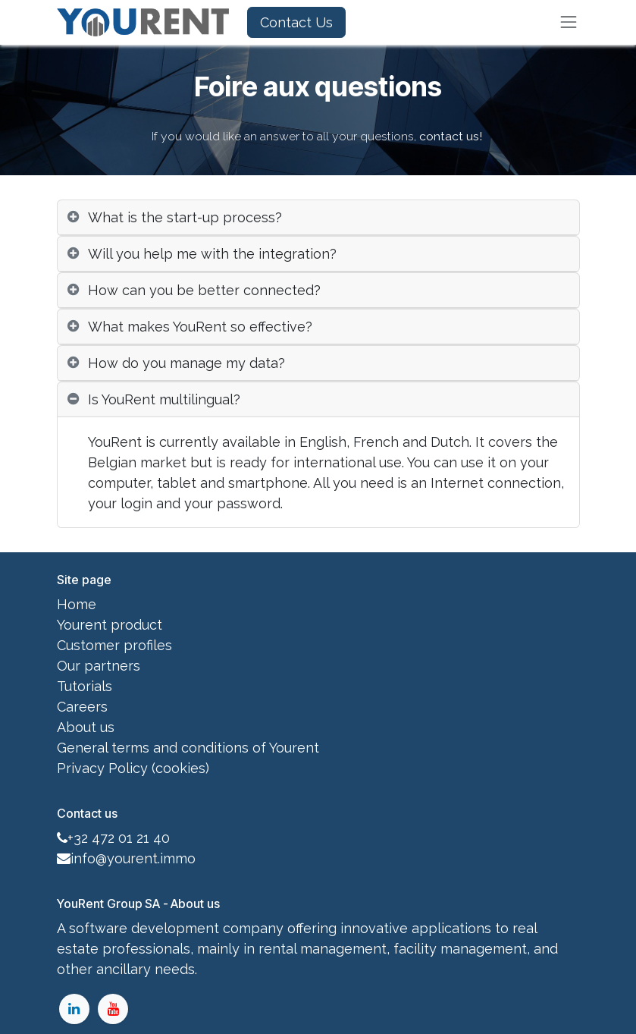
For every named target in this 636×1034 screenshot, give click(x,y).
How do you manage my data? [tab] (186, 363)
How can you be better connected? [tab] (204, 290)
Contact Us (296, 22)
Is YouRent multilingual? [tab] (164, 399)
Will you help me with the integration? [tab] (212, 254)
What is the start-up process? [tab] (185, 217)
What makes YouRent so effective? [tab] (200, 327)
